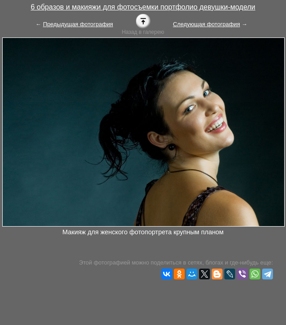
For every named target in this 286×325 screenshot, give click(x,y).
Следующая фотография (206, 24)
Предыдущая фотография (78, 24)
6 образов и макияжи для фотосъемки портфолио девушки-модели (143, 7)
